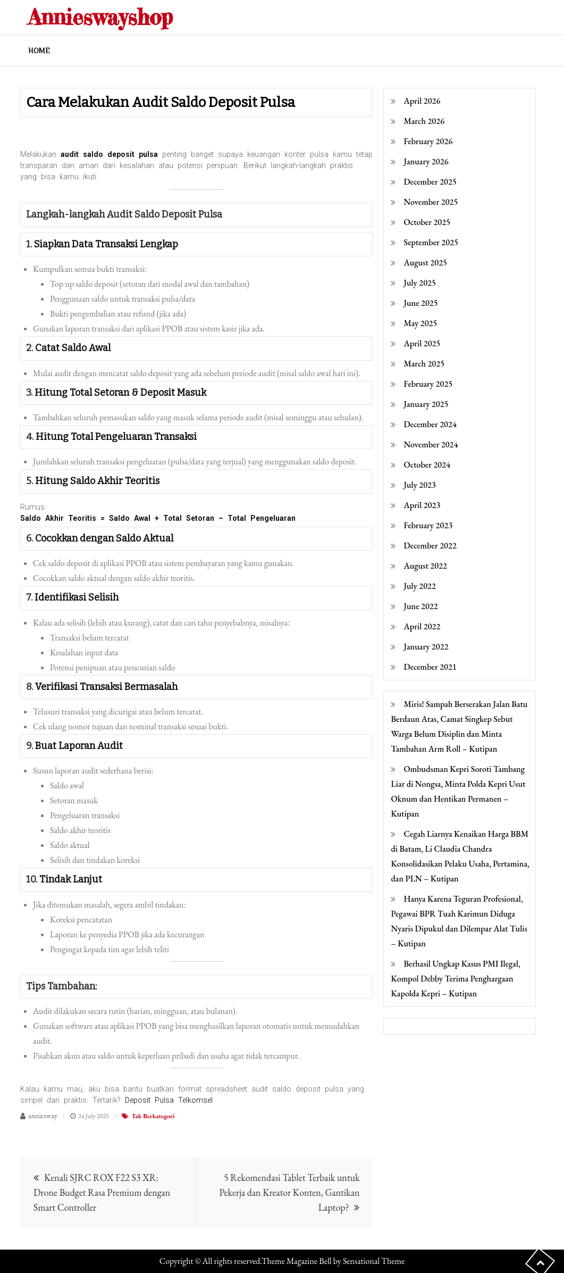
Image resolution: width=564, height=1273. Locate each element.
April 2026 (421, 100)
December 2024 (429, 424)
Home (39, 50)
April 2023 (421, 505)
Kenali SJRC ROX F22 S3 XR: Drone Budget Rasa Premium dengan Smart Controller (101, 1192)
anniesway (42, 1115)
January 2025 (425, 404)
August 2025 (425, 262)
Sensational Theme (374, 1261)
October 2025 (426, 222)
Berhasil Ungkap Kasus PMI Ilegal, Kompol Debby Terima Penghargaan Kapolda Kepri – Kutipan (455, 978)
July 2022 (419, 586)
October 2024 (426, 464)
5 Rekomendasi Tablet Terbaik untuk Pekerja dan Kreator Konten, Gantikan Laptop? (289, 1192)
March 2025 (423, 363)
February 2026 (427, 141)
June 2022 (420, 606)
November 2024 (430, 444)
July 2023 (419, 484)
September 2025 (430, 242)
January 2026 (425, 161)
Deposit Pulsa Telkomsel (169, 1100)
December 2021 (429, 666)
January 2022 (425, 646)
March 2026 (423, 121)
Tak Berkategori (152, 1116)
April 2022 (421, 626)
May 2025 (420, 323)
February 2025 (427, 383)
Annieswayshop (103, 16)
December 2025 (429, 181)
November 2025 (430, 201)
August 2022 (425, 565)
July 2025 (419, 282)
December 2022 (429, 545)
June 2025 (420, 303)
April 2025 (421, 343)
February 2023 (427, 525)
